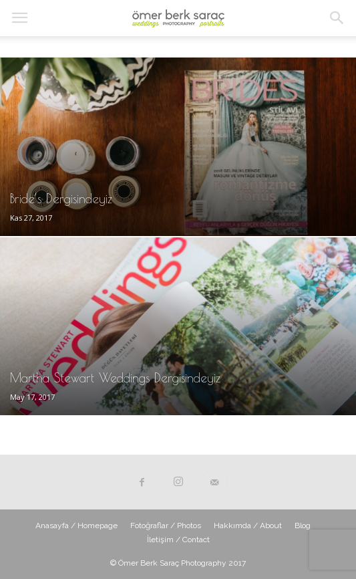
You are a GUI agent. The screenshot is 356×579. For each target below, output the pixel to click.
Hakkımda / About (248, 525)
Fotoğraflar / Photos (165, 525)
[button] (337, 18)
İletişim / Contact (178, 539)
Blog (303, 525)
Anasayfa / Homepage (76, 525)
